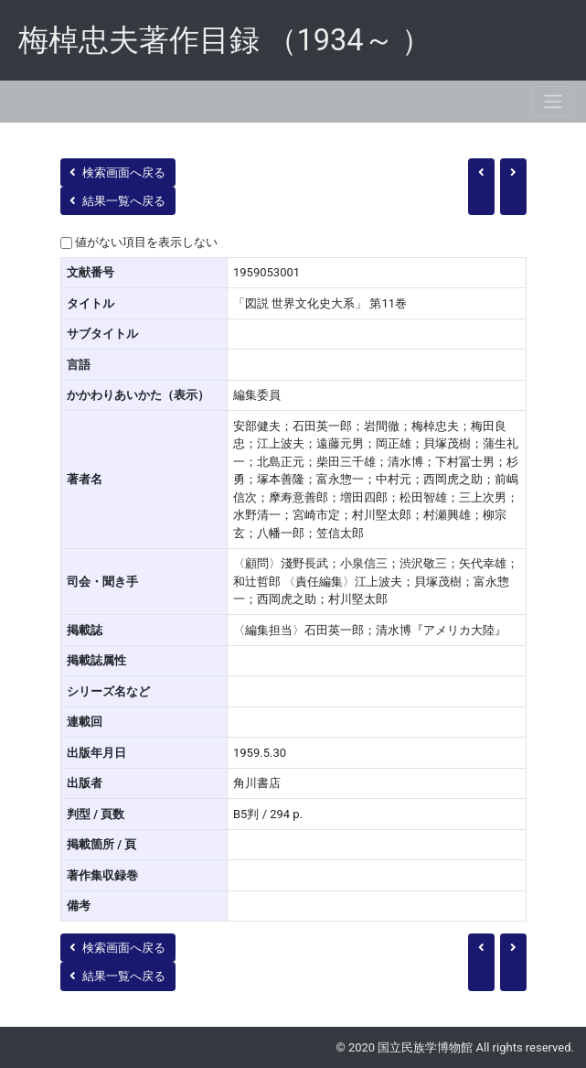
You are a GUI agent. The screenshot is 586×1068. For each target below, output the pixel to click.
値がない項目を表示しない (146, 242)
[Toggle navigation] (553, 101)
